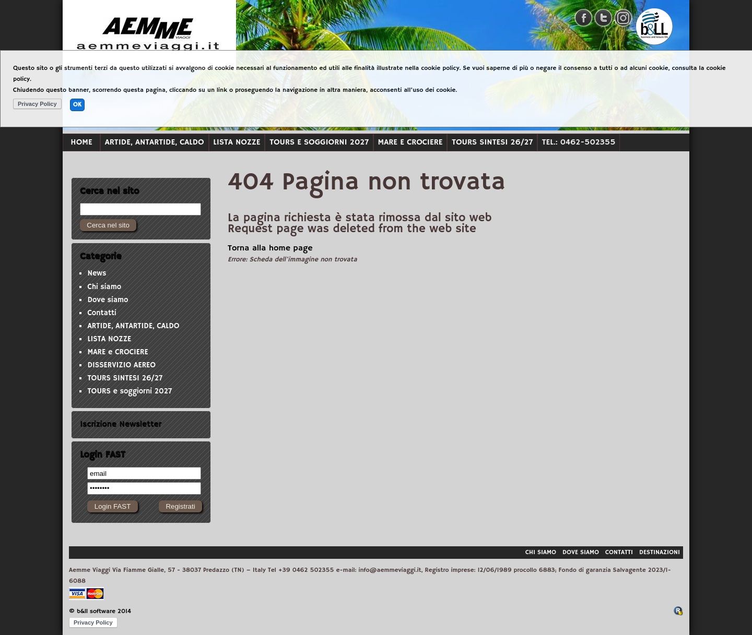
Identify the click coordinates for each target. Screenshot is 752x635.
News (96, 273)
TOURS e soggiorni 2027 (319, 142)
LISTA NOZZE (236, 142)
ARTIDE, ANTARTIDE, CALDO (154, 142)
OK (77, 105)
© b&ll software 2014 (100, 611)
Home (81, 142)
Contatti (101, 313)
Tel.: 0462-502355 (579, 142)
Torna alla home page (270, 248)
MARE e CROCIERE (410, 142)
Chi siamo (104, 287)
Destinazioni (659, 552)
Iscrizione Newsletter (120, 424)
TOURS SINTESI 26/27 (492, 142)
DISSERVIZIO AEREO (121, 365)
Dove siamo (107, 300)
